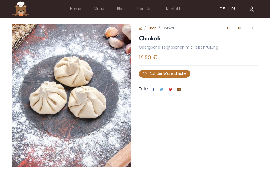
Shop (152, 28)
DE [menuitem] (222, 9)
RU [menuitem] (234, 9)
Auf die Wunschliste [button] (164, 73)
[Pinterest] (170, 89)
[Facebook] (153, 89)
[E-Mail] (179, 89)
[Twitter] (161, 89)
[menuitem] (75, 9)
